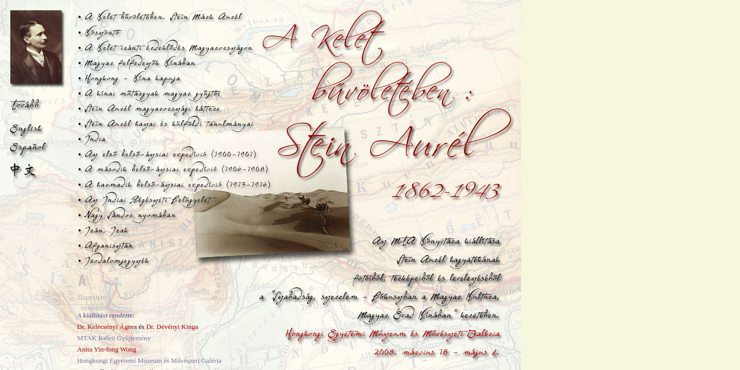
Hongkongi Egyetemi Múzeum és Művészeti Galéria (149, 360)
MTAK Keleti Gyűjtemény (114, 338)
